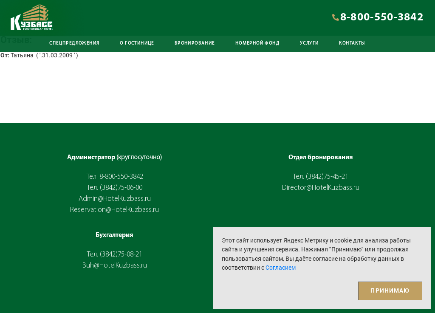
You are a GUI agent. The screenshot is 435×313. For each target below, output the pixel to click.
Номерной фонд (257, 43)
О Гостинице (137, 43)
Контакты (352, 43)
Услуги (309, 43)
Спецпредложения (74, 43)
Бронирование (195, 43)
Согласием (281, 267)
